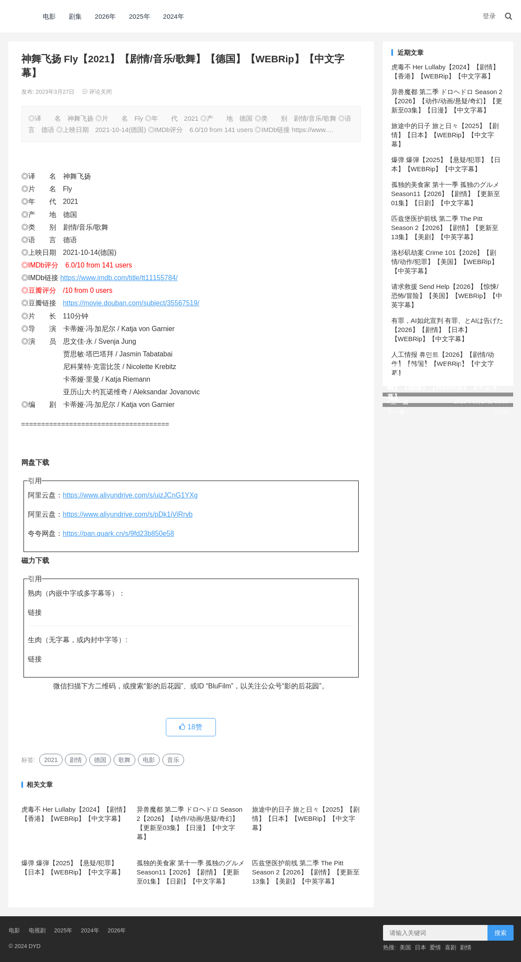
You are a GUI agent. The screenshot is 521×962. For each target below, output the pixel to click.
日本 (420, 947)
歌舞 (124, 759)
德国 (100, 759)
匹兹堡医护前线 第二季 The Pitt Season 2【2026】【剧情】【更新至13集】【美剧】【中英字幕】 (306, 872)
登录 (489, 16)
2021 (50, 759)
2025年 (139, 16)
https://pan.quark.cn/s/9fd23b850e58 (118, 533)
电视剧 (37, 930)
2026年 (105, 16)
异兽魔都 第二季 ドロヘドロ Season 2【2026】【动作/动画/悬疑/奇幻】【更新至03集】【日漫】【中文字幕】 (447, 101)
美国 (405, 947)
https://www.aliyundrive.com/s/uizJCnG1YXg (130, 495)
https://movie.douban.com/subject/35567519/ (131, 303)
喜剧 (450, 947)
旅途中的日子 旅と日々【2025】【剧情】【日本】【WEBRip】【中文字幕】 (306, 818)
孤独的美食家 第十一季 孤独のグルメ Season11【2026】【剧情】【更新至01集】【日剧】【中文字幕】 (191, 872)
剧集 (75, 16)
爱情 (435, 947)
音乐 (173, 759)
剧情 (76, 759)
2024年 (173, 16)
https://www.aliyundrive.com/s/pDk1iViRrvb (127, 514)
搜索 (500, 932)
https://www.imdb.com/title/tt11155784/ (119, 277)
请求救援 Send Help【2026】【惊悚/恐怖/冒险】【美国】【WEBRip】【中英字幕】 (447, 295)
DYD (17, 16)
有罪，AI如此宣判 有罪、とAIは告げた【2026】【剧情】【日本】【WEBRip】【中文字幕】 (447, 329)
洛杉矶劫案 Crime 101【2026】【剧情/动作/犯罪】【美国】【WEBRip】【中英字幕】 (444, 261)
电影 (49, 16)
